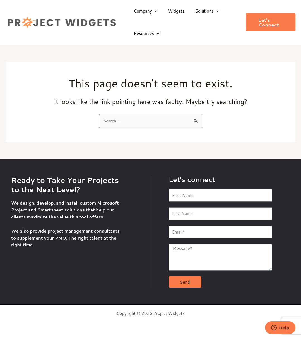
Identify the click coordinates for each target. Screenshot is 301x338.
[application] (154, 11)
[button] (269, 22)
